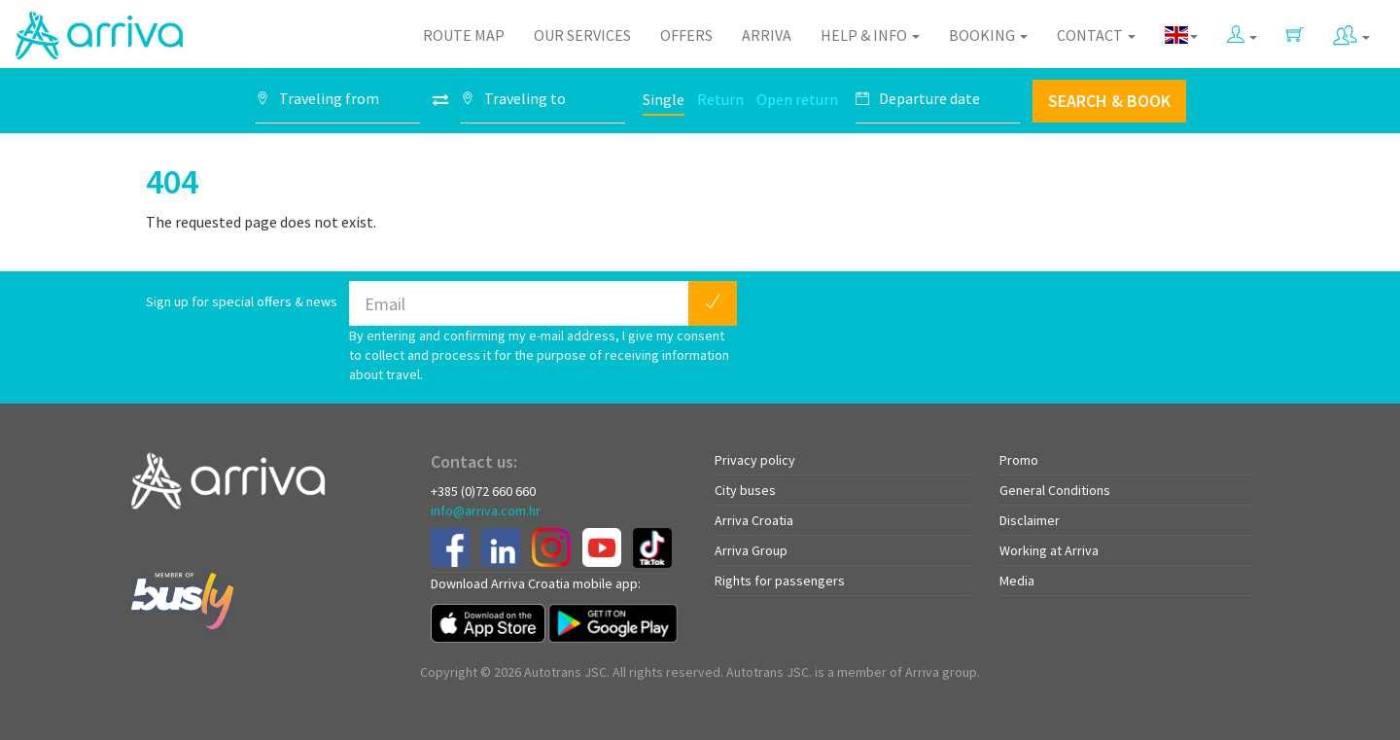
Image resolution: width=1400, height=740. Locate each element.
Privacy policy (755, 460)
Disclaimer (1029, 520)
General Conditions (1054, 490)
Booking (988, 35)
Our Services (582, 35)
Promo (1018, 460)
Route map (464, 35)
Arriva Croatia (754, 520)
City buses (745, 490)
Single (663, 99)
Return (720, 99)
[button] (1242, 30)
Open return (797, 99)
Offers (686, 35)
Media (1016, 580)
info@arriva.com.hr (486, 510)
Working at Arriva (1049, 550)
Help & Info (870, 35)
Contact (1096, 35)
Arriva (766, 35)
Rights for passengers (780, 580)
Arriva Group (751, 550)
